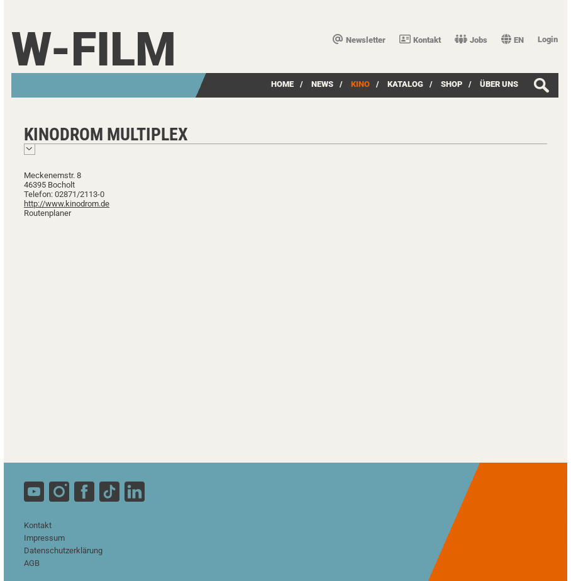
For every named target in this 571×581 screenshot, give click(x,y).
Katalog (405, 84)
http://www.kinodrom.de (66, 203)
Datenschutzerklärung (63, 550)
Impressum (44, 538)
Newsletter (359, 40)
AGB (32, 563)
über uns (499, 84)
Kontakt (420, 40)
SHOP (451, 84)
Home (282, 84)
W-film (93, 49)
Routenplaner (47, 213)
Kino (360, 84)
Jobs (471, 40)
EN (512, 40)
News (322, 84)
